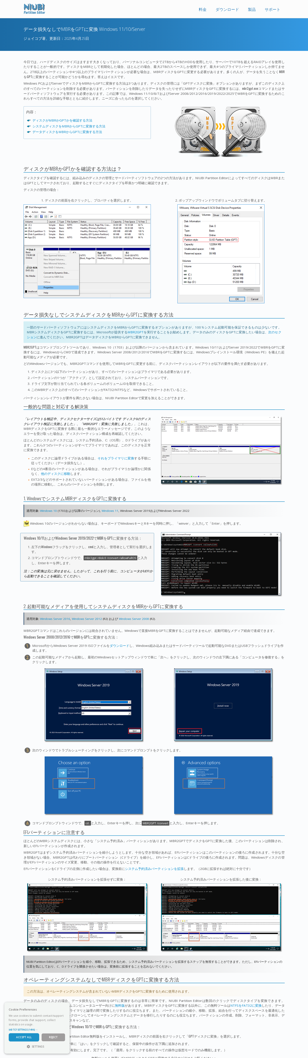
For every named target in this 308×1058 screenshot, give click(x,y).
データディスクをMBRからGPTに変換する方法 (67, 132)
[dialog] (37, 1028)
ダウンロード (227, 9)
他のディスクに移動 (55, 473)
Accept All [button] (24, 1037)
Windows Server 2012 (87, 619)
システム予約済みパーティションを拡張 (154, 868)
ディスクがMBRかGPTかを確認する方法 (62, 120)
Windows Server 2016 (55, 619)
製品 (252, 9)
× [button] (64, 1007)
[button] (37, 1030)
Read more (41, 1024)
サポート (272, 9)
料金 (203, 9)
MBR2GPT (136, 332)
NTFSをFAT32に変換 (246, 1005)
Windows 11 (110, 511)
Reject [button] (53, 1037)
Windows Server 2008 (134, 619)
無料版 (120, 1005)
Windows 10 (48, 511)
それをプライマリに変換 (116, 458)
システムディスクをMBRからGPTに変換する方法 (68, 126)
